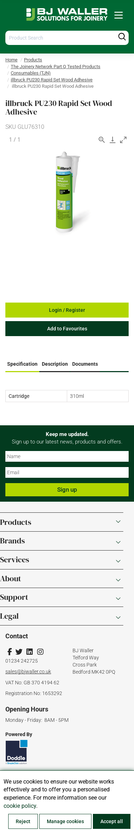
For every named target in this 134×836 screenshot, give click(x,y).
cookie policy (20, 805)
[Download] (112, 139)
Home (11, 59)
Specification (22, 364)
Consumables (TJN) (31, 73)
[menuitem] (118, 15)
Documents (85, 364)
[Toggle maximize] (123, 139)
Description (55, 364)
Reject (23, 821)
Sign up (67, 489)
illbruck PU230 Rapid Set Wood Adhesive (52, 79)
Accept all (111, 821)
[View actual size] (101, 139)
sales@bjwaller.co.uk (28, 671)
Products (33, 59)
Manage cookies (65, 821)
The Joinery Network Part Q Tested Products (55, 66)
